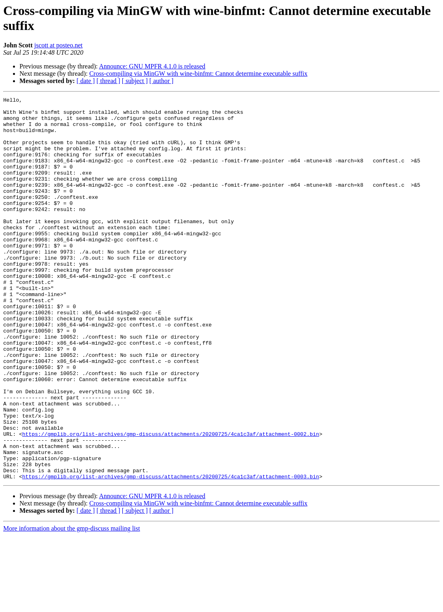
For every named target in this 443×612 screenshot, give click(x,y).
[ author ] (161, 80)
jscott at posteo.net (58, 45)
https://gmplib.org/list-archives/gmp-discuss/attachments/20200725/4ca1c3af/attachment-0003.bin (170, 553)
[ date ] (86, 80)
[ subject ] (135, 80)
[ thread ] (108, 80)
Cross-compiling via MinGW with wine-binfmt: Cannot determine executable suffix (198, 73)
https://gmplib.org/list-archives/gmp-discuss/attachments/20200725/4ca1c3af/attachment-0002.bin (170, 501)
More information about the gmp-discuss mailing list (71, 604)
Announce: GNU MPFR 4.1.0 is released (152, 66)
